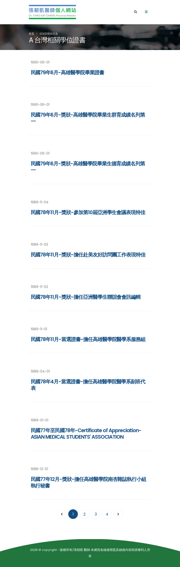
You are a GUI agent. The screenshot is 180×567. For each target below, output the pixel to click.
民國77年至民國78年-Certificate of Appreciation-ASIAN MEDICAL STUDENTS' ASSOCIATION (86, 433)
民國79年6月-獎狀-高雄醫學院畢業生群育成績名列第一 (88, 118)
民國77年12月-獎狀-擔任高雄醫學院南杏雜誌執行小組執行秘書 (88, 482)
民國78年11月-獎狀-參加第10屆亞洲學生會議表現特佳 (88, 212)
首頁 (31, 34)
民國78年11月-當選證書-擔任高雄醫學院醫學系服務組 (88, 339)
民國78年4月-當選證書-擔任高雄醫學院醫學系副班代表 (88, 385)
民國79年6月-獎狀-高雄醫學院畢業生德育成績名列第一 (88, 167)
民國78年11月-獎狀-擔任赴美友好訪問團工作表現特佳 (88, 254)
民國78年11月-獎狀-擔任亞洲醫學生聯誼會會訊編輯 (86, 296)
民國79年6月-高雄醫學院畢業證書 (67, 72)
